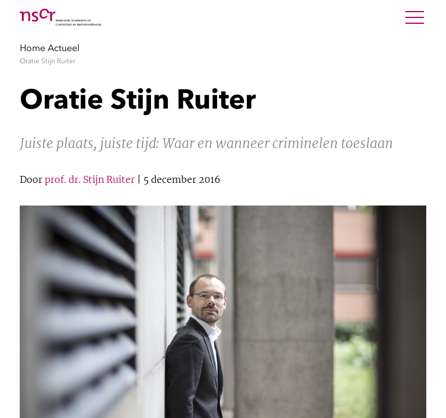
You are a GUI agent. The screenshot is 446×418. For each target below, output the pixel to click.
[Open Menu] (414, 17)
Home (32, 47)
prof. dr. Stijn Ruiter (90, 179)
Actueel (64, 47)
